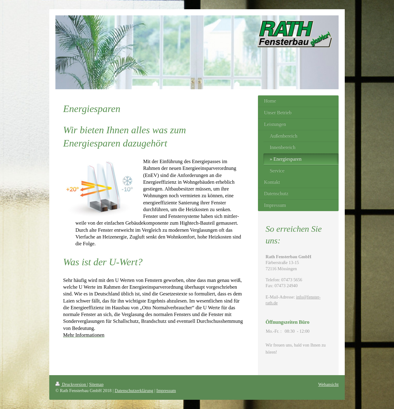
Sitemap (96, 384)
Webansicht (328, 384)
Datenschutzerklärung (134, 390)
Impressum (166, 390)
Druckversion (71, 384)
